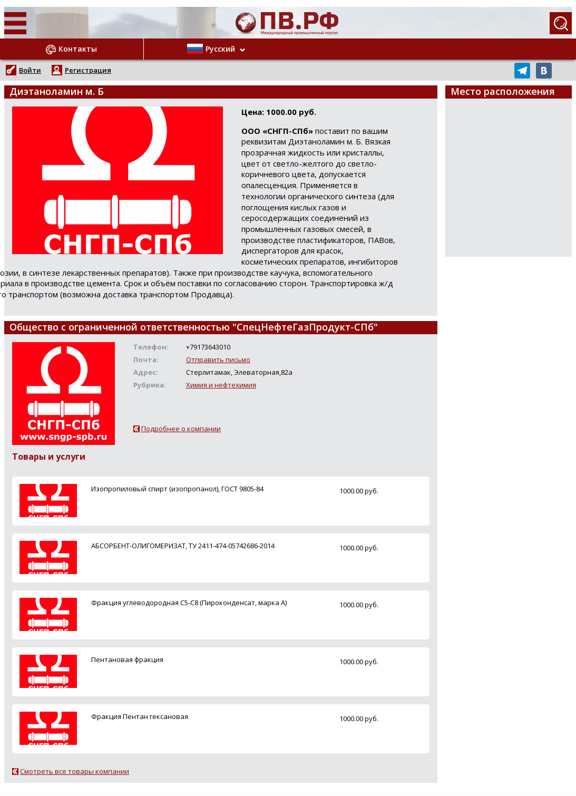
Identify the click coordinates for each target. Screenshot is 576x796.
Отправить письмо (218, 359)
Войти (30, 70)
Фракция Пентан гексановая (139, 716)
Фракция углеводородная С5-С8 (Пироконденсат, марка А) (189, 602)
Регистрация (88, 70)
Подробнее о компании (181, 428)
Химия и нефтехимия (221, 385)
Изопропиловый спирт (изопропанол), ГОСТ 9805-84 (177, 488)
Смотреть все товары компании (74, 771)
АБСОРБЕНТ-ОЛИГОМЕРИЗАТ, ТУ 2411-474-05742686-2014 (183, 545)
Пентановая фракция (127, 659)
